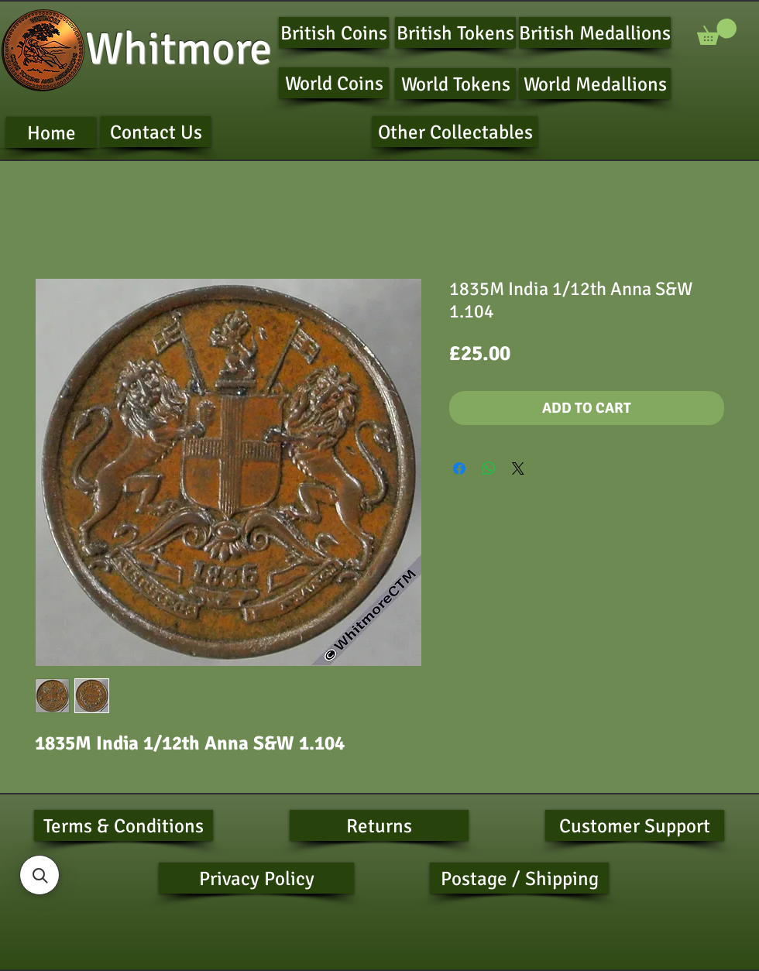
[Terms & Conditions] (123, 825)
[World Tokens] (455, 83)
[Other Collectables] (455, 131)
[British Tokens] (455, 32)
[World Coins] (334, 82)
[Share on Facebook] (459, 468)
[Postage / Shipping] (519, 878)
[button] (717, 32)
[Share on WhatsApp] (488, 468)
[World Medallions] (595, 83)
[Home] (51, 132)
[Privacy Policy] (256, 878)
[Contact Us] (156, 131)
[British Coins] (334, 32)
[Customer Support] (634, 825)
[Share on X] (518, 468)
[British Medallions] (595, 32)
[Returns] (379, 825)
